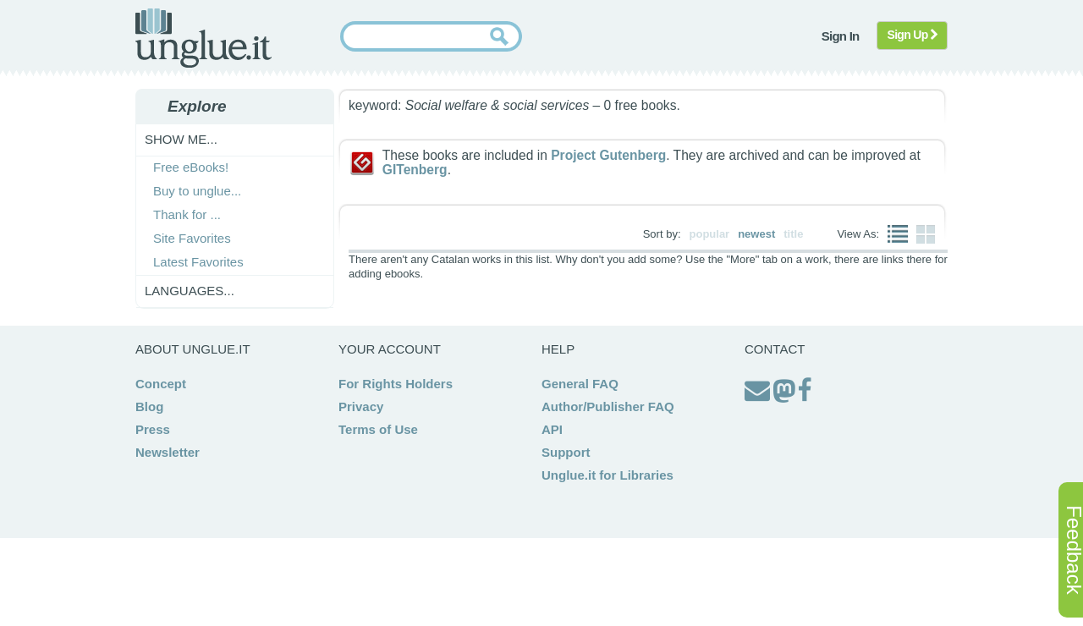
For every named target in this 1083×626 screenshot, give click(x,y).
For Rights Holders (395, 383)
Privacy (360, 406)
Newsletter (167, 452)
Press (152, 429)
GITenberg (415, 169)
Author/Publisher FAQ (608, 406)
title (793, 234)
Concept (160, 383)
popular (710, 234)
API (552, 429)
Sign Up (912, 34)
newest (756, 234)
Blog (149, 406)
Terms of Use (378, 429)
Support (566, 452)
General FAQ (580, 383)
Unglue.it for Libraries (607, 475)
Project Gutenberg (608, 155)
